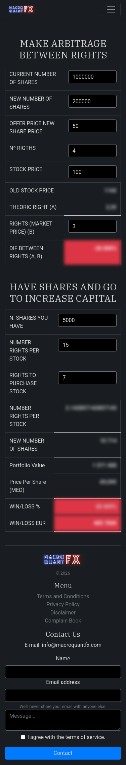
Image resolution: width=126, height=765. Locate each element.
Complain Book (63, 620)
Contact (63, 753)
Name (63, 658)
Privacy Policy (63, 604)
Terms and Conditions (63, 596)
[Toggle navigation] (111, 9)
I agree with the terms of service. (67, 737)
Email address (63, 682)
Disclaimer (63, 612)
